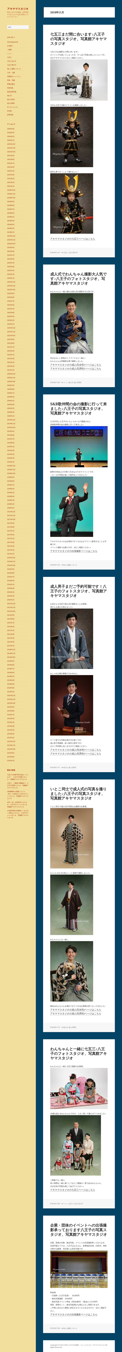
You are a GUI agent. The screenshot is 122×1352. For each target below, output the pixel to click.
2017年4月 (10, 542)
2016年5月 (10, 584)
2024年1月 (10, 232)
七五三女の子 (11, 61)
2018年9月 (10, 477)
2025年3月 (10, 178)
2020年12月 (11, 374)
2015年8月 (10, 619)
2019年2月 (10, 458)
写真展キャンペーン (14, 76)
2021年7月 (10, 347)
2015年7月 (10, 623)
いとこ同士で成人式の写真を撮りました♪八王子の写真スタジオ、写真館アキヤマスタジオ (78, 793)
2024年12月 (11, 190)
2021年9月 (10, 339)
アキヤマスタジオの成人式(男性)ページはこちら (75, 368)
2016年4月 (10, 588)
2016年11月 (11, 561)
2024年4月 (10, 221)
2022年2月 (10, 320)
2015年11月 (11, 607)
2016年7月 (10, 577)
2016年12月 (11, 558)
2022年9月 (10, 293)
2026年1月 (10, 140)
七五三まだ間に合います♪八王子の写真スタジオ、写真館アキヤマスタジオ (78, 39)
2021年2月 (10, 366)
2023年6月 (10, 259)
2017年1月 (10, 554)
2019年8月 (10, 435)
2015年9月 (10, 615)
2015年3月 (10, 638)
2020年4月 (10, 404)
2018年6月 (10, 489)
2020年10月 (11, 381)
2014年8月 (10, 665)
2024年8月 (10, 205)
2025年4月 (10, 175)
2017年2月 (10, 550)
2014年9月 (10, 661)
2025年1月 (10, 186)
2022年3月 (10, 316)
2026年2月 (10, 136)
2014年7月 (10, 669)
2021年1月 (10, 370)
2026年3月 (10, 133)
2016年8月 (10, 573)
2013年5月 (10, 722)
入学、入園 (11, 73)
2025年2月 (10, 182)
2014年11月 (11, 653)
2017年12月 (11, 512)
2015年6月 (10, 627)
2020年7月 (10, 393)
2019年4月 (10, 450)
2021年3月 (10, 362)
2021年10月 (11, 335)
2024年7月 (10, 209)
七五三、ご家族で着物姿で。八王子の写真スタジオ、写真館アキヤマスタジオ (17, 785)
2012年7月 (10, 761)
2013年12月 (11, 695)
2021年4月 (10, 358)
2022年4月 (10, 313)
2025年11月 (11, 148)
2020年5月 (10, 401)
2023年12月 (11, 236)
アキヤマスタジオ (17, 8)
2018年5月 (10, 492)
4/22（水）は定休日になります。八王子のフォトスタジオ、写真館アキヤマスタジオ (17, 804)
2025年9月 (10, 156)
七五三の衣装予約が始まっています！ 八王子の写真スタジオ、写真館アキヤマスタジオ (17, 777)
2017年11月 (11, 515)
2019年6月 (10, 443)
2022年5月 (10, 309)
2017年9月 (10, 523)
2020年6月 (10, 397)
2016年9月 (10, 569)
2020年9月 (10, 385)
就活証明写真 (11, 92)
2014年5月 (10, 676)
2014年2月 (10, 688)
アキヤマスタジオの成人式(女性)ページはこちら (75, 364)
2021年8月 (10, 343)
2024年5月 (10, 217)
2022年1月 (10, 324)
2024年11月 (11, 194)
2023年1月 (10, 278)
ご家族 (9, 50)
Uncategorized (12, 42)
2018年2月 (10, 504)
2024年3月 (10, 224)
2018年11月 (11, 470)
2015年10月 (11, 611)
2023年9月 (10, 247)
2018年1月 (10, 508)
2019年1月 (10, 462)
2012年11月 (11, 745)
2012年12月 (11, 741)
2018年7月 (10, 485)
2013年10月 (11, 703)
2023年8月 (10, 251)
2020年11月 (11, 378)
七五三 (9, 57)
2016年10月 (11, 565)
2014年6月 (10, 672)
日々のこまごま (12, 107)
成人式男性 (11, 103)
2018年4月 (10, 496)
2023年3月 (10, 270)
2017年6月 (10, 535)
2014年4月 (10, 680)
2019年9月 (10, 431)
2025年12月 (11, 144)
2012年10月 (11, 749)
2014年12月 (11, 649)
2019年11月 (11, 424)
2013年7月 (10, 715)
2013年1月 (10, 738)
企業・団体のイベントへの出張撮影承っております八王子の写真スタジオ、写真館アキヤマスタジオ (78, 1230)
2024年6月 (10, 213)
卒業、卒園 (11, 80)
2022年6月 (10, 305)
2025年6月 (10, 167)
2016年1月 (10, 600)
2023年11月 (11, 240)
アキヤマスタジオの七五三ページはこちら (72, 238)
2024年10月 (11, 198)
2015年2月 (10, 642)
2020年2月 (10, 412)
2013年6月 (10, 718)
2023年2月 (10, 274)
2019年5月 (10, 447)
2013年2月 (10, 734)
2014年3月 (10, 684)
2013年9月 (10, 707)
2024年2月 (10, 228)
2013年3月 (10, 730)
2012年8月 (10, 757)
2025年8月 (10, 159)
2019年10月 (11, 427)
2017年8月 (10, 527)
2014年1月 (10, 692)
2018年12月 (11, 466)
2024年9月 (10, 201)
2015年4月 (10, 634)
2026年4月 (10, 129)
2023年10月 (11, 244)
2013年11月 (11, 699)
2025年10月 (11, 152)
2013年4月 (10, 726)
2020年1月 (10, 416)
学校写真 (10, 88)
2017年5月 (10, 538)
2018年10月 (11, 473)
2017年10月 (11, 519)
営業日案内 (11, 84)
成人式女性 (11, 99)
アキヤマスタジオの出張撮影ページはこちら (73, 550)
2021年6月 (10, 351)
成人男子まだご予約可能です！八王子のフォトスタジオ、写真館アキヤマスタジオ (78, 591)
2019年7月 (10, 439)
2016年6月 (10, 581)
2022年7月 (10, 301)
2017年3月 (10, 546)
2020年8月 (10, 389)
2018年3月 (10, 500)
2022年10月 (11, 290)
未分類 (9, 111)
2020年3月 (10, 408)
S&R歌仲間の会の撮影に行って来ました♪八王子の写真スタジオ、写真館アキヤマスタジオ (78, 408)
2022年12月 (11, 282)
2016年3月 (10, 592)
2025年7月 (10, 163)
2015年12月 (11, 604)
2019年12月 (11, 420)
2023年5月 (10, 263)
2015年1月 (10, 646)
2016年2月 (10, 596)
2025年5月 (10, 171)
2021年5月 (10, 355)
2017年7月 (10, 531)
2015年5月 (10, 630)
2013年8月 (10, 711)
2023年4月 (10, 267)
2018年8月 (10, 481)
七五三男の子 (11, 65)
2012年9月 (10, 753)
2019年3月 (10, 454)
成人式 (9, 95)
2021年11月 (11, 332)
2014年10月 (11, 657)
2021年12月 (11, 328)
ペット (9, 53)
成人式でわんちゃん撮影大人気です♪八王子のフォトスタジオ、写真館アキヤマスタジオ (78, 278)
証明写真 (10, 115)
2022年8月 (10, 297)
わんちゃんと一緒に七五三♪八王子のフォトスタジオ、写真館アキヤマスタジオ (78, 1053)
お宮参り (10, 46)
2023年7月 (10, 255)
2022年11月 (11, 286)
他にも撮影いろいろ (14, 69)
